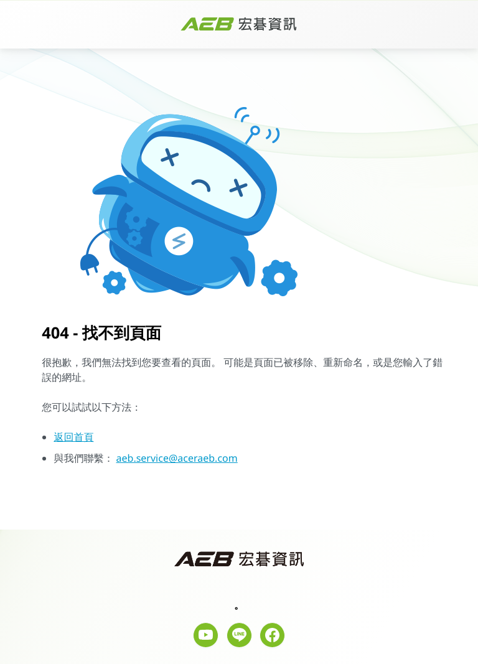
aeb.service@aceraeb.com (177, 458)
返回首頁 (73, 437)
